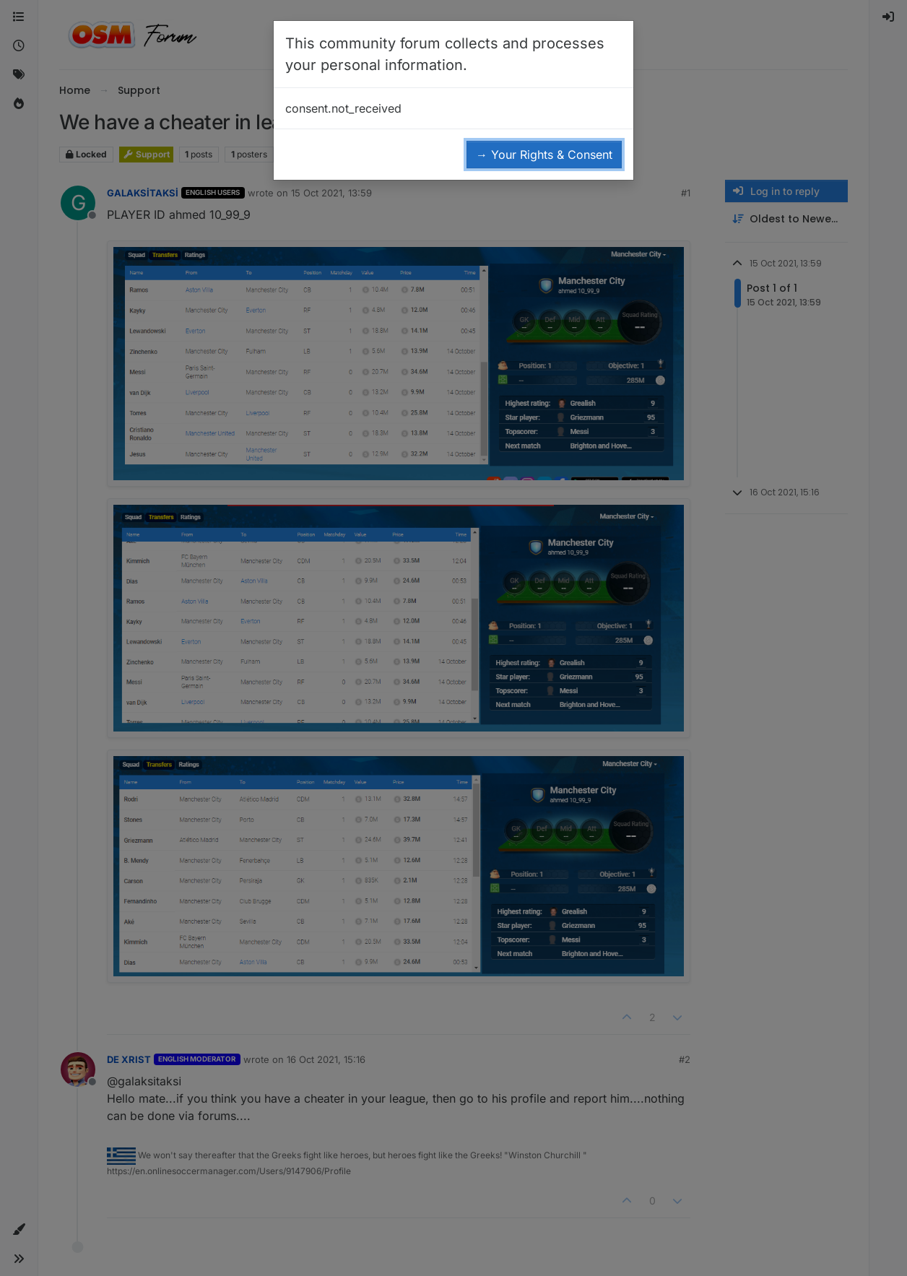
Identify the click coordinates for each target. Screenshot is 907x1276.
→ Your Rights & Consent (544, 154)
